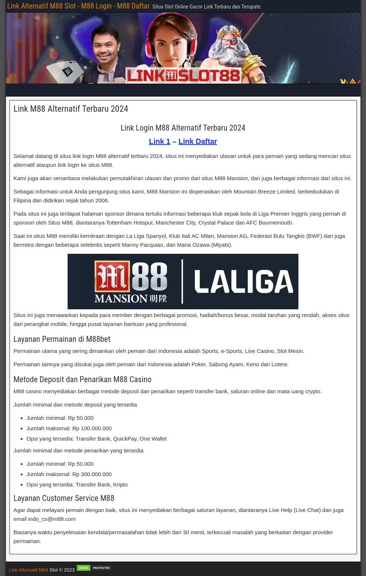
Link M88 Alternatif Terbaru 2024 (71, 109)
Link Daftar (197, 141)
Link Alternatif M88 (28, 570)
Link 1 (159, 141)
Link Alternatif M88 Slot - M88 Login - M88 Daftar (78, 5)
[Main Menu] (183, 90)
